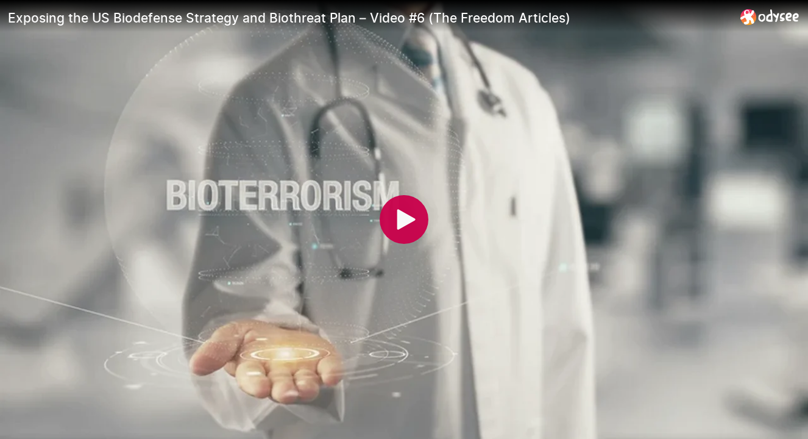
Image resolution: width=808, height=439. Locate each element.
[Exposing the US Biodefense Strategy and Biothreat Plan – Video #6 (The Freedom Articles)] (369, 18)
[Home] (769, 17)
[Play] (404, 219)
